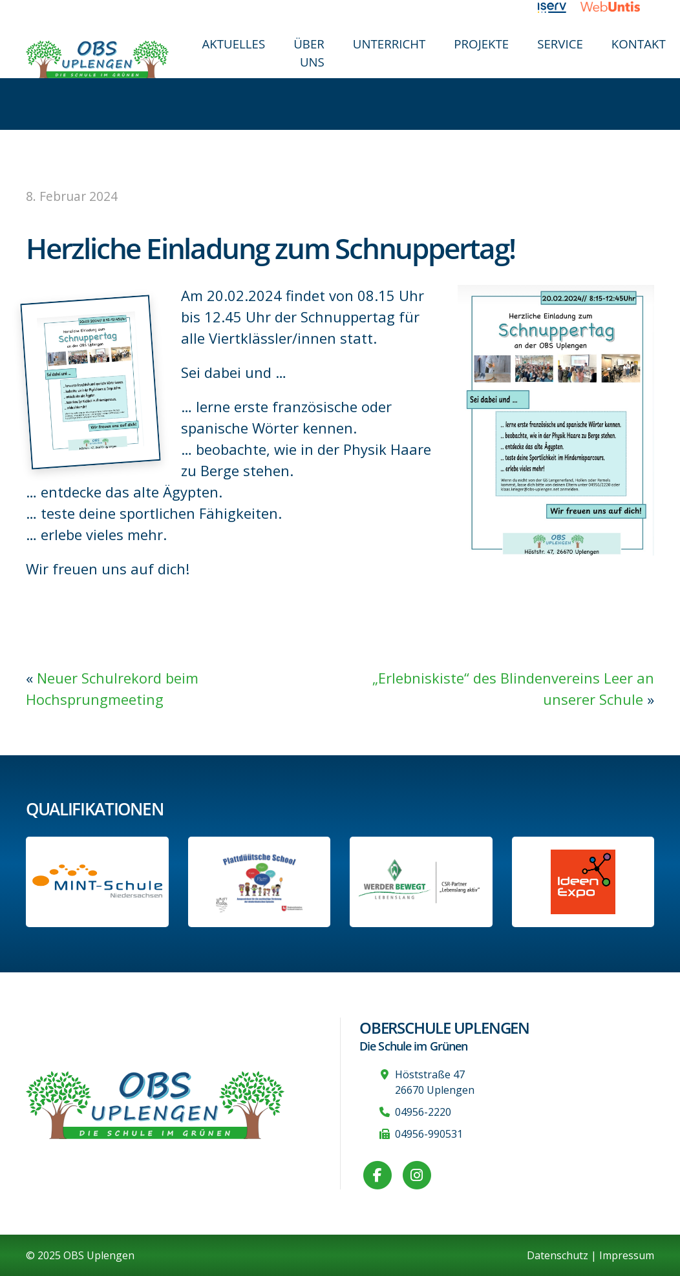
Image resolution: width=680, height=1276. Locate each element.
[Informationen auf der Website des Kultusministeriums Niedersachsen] (259, 882)
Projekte (481, 44)
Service (560, 44)
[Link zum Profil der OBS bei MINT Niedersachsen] (97, 882)
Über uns (308, 53)
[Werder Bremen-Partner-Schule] (421, 882)
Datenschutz (557, 1255)
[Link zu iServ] (559, 6)
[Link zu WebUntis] (617, 6)
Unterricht (389, 44)
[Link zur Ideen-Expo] (583, 882)
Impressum (626, 1255)
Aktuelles (234, 44)
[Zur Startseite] (97, 58)
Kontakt (638, 44)
